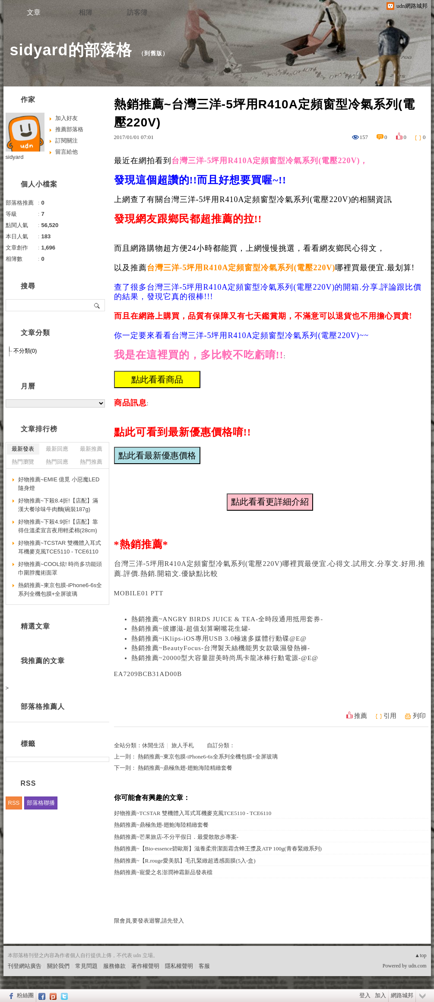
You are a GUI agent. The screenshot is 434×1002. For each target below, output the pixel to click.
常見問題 (86, 966)
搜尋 (97, 305)
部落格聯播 (41, 803)
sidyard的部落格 (71, 50)
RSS (14, 803)
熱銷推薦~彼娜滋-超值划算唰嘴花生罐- (191, 628)
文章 (34, 12)
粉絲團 (25, 995)
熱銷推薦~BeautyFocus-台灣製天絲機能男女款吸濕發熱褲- (220, 648)
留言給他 (66, 152)
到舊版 (153, 53)
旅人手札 (182, 745)
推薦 (360, 715)
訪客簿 (137, 12)
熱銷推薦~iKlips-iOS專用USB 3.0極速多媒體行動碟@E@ (219, 638)
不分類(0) (25, 351)
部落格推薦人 (43, 706)
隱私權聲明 (179, 966)
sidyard (15, 157)
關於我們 (58, 966)
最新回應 (57, 449)
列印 (419, 715)
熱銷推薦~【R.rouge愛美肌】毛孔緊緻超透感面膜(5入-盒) (185, 860)
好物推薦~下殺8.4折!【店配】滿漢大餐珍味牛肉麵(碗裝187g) (58, 504)
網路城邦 (402, 995)
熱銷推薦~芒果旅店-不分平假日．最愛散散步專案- (176, 837)
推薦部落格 (69, 129)
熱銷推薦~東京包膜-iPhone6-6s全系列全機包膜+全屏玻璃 (208, 756)
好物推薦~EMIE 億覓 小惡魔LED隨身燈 (59, 483)
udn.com (418, 966)
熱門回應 (57, 461)
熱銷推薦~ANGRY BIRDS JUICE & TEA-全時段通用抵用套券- (227, 619)
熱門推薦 (91, 461)
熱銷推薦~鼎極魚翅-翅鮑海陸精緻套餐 (185, 768)
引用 (389, 715)
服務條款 (114, 966)
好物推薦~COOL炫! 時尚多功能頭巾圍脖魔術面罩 (60, 568)
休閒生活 (153, 745)
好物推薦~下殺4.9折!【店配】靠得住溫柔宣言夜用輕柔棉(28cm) (58, 526)
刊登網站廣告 (24, 966)
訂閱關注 (66, 140)
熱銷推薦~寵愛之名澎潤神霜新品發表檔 (163, 872)
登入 (365, 995)
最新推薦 (91, 449)
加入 (380, 995)
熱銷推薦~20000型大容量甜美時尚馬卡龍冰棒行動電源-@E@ (224, 657)
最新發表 (23, 449)
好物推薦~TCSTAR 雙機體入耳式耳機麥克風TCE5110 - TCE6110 (193, 813)
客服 (204, 966)
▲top (420, 955)
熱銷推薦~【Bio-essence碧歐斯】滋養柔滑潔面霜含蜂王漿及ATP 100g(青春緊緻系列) (218, 848)
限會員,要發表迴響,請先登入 (149, 920)
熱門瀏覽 (23, 461)
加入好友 (66, 118)
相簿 (85, 12)
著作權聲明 (145, 966)
